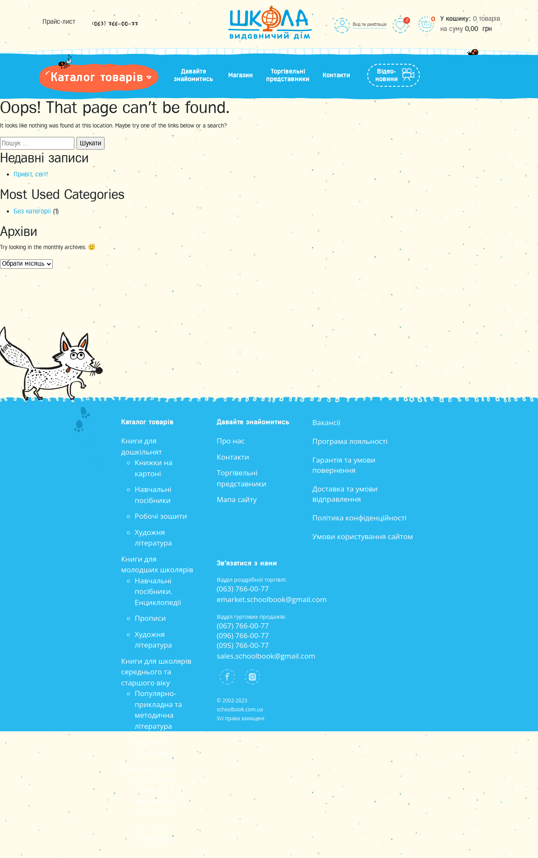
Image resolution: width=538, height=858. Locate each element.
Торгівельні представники (287, 75)
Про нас (231, 441)
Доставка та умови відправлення (345, 494)
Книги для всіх (146, 768)
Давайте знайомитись (193, 75)
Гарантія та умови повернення (344, 465)
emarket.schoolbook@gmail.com (272, 599)
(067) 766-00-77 (243, 626)
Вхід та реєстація (369, 24)
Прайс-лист (58, 22)
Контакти (336, 75)
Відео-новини (386, 75)
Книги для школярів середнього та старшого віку (156, 672)
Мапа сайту (237, 499)
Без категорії (32, 211)
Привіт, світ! (31, 174)
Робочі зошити (161, 516)
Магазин (240, 75)
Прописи (150, 618)
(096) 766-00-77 (243, 635)
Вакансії (326, 422)
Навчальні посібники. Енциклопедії (158, 591)
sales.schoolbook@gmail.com (266, 656)
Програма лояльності (350, 441)
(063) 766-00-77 (115, 24)
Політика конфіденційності (359, 518)
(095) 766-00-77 (243, 645)
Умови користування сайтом (362, 536)
